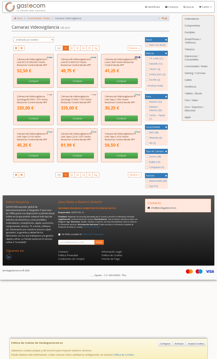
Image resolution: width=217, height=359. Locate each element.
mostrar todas (155, 85)
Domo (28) (153, 156)
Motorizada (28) (156, 180)
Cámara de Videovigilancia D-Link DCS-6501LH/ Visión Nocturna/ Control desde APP (76, 93)
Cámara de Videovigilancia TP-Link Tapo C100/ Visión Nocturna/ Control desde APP (120, 161)
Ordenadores (192, 18)
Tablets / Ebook (193, 93)
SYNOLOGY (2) (155, 74)
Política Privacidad (68, 334)
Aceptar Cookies (196, 343)
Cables (188, 79)
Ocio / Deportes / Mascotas (194, 108)
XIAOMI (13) (154, 63)
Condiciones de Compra (71, 338)
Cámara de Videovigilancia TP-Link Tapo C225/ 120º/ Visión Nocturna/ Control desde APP (77, 229)
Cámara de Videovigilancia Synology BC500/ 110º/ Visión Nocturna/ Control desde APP (32, 161)
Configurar (165, 343)
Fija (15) (152, 186)
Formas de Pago (111, 338)
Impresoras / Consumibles (192, 57)
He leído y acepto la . (83, 313)
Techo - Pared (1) (155, 117)
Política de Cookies (123, 354)
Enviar (99, 321)
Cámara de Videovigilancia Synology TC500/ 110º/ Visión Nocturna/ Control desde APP (76, 161)
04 (83, 48)
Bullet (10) (153, 162)
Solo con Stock (156, 44)
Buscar (188, 6)
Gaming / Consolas (195, 73)
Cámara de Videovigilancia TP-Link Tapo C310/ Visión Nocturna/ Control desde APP (120, 229)
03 (77, 48)
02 (72, 48)
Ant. (59, 48)
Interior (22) (154, 101)
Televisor (190, 49)
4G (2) (151, 143)
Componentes (192, 25)
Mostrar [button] (135, 48)
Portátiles (190, 32)
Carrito (205, 6)
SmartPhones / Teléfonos (193, 40)
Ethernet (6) (154, 137)
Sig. (95, 48)
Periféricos (190, 86)
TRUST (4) (153, 69)
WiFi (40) (152, 132)
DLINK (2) (153, 79)
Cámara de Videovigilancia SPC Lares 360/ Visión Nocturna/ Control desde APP (121, 93)
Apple (188, 117)
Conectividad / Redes (196, 66)
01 (66, 48)
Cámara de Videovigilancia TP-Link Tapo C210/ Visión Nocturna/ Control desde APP (33, 229)
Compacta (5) (155, 167)
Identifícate (152, 6)
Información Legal (112, 331)
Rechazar (179, 343)
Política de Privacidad (91, 306)
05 (89, 48)
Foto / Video (191, 100)
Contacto (171, 6)
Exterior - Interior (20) (154, 108)
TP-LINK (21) (154, 58)
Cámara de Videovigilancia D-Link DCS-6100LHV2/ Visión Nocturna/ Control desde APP (32, 93)
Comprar (33, 112)
